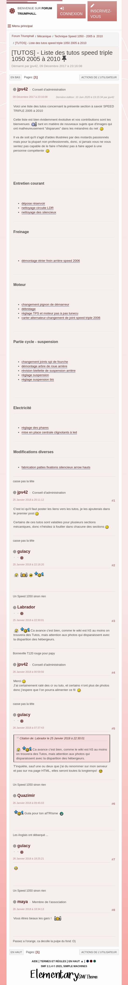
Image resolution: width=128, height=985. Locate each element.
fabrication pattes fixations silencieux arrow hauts (56, 467)
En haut (16, 952)
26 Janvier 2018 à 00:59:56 (28, 671)
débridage (29, 309)
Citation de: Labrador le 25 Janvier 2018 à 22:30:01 (52, 738)
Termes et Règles (53, 961)
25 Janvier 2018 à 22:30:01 (28, 620)
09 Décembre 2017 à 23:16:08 (30, 96)
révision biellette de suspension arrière (49, 370)
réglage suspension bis (38, 379)
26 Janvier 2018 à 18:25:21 (28, 858)
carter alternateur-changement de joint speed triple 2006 (61, 317)
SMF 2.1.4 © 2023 (51, 966)
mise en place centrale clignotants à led (49, 432)
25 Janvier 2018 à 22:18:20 (28, 564)
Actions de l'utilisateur (99, 77)
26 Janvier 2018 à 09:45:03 (28, 803)
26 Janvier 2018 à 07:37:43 (28, 727)
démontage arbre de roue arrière (44, 366)
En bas (15, 77)
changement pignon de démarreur (45, 304)
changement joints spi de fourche (45, 361)
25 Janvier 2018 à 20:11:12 (28, 499)
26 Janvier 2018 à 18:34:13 (28, 909)
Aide (35, 961)
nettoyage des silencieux (39, 212)
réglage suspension (35, 375)
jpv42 (22, 89)
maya (22, 901)
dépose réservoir (33, 203)
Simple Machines (75, 966)
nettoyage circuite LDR (38, 208)
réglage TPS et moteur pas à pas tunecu (50, 313)
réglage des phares (35, 427)
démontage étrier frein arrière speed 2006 (51, 260)
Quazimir (26, 795)
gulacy (23, 551)
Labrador (26, 607)
